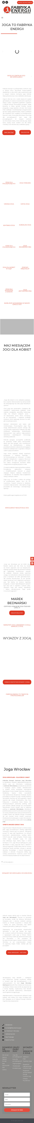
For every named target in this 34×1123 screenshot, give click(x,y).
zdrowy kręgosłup (8, 846)
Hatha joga (25, 204)
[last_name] (17, 1104)
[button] (2, 17)
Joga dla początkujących (9, 183)
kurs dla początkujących (9, 246)
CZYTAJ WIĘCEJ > (8, 862)
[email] (17, 1095)
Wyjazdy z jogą (17, 638)
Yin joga (27, 839)
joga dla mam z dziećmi (22, 844)
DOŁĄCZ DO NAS (17, 1110)
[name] (17, 1099)
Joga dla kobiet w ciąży (9, 268)
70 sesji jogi (11, 833)
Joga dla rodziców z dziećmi (9, 290)
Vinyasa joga (27, 837)
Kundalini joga (25, 225)
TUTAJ (25, 495)
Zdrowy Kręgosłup (25, 268)
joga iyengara (25, 183)
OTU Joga (19, 997)
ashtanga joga (9, 225)
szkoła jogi (27, 96)
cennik (19, 987)
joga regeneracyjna (25, 246)
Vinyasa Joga (9, 204)
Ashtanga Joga (11, 840)
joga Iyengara (17, 837)
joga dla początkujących (20, 842)
